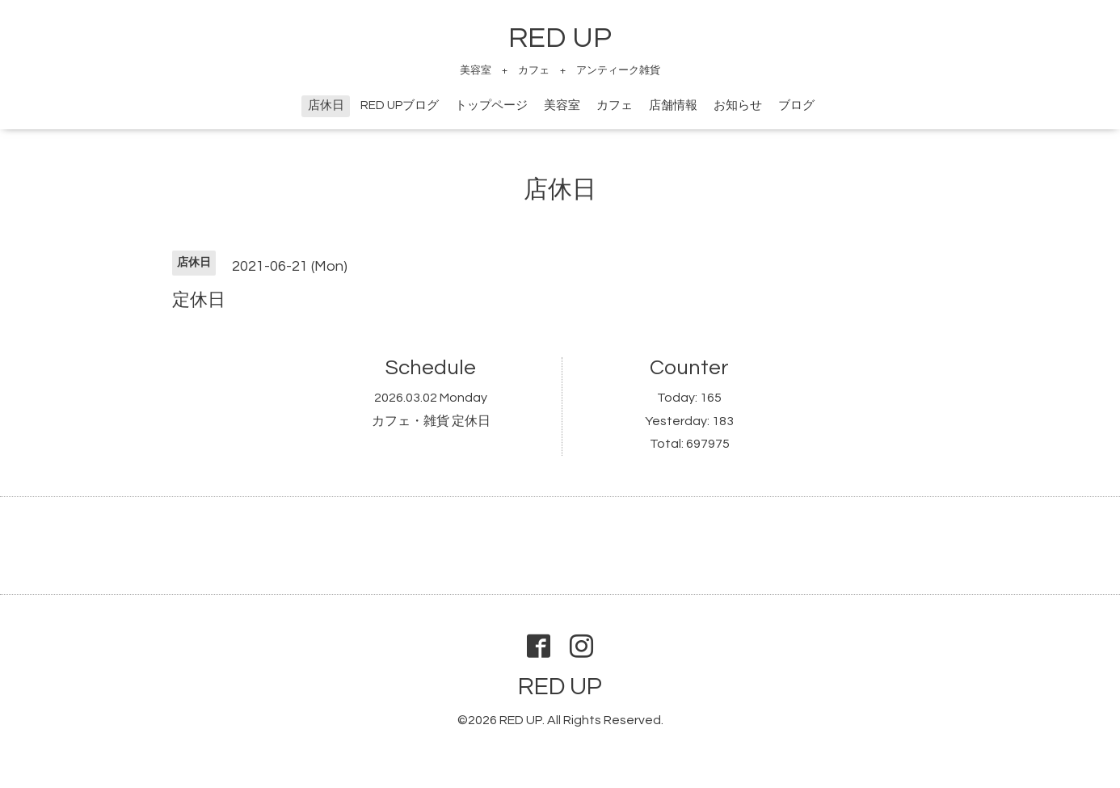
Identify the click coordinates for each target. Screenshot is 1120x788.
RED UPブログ (399, 105)
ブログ (796, 105)
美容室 (562, 105)
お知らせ (738, 105)
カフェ (614, 105)
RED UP (560, 38)
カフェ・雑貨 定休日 (431, 421)
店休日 (326, 105)
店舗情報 (673, 105)
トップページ (491, 105)
